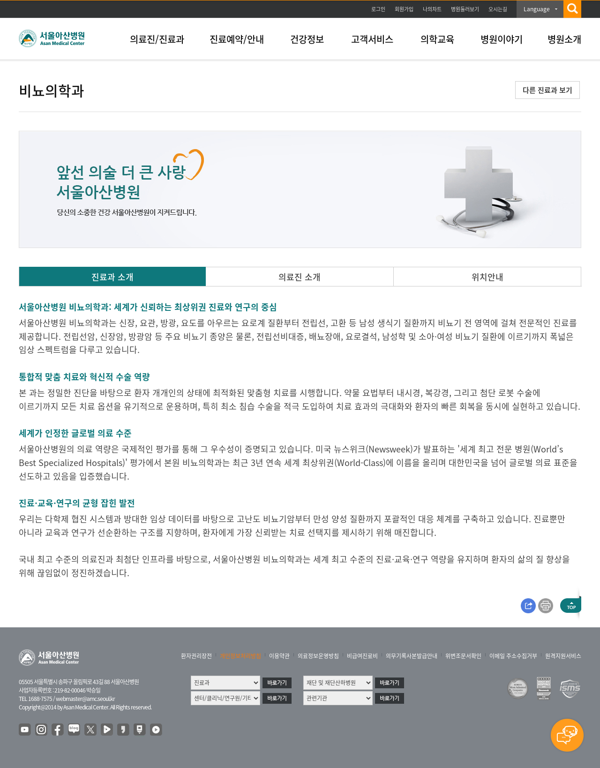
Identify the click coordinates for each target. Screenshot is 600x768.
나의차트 (432, 9)
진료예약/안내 (237, 39)
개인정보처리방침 (240, 656)
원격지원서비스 (563, 656)
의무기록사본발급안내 (411, 656)
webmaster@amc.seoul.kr (85, 698)
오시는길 (497, 9)
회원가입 (404, 9)
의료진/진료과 (157, 39)
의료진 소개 (299, 277)
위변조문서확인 (463, 656)
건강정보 (307, 39)
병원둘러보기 (465, 9)
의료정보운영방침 (318, 656)
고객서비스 (372, 39)
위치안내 (487, 277)
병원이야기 (501, 39)
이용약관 (279, 656)
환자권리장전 (196, 656)
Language (537, 9)
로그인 (378, 9)
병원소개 (564, 39)
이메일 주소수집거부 (513, 656)
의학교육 (437, 39)
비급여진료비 (362, 656)
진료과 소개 (112, 277)
